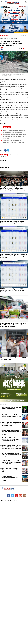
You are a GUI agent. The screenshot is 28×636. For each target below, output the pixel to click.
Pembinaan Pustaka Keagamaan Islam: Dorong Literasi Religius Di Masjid (13, 131)
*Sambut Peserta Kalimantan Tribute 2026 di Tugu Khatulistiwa (13, 358)
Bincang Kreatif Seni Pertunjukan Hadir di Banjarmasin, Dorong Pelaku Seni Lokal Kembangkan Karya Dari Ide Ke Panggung (12, 188)
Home (1, 38)
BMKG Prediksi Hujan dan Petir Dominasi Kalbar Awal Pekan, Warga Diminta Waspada (13, 222)
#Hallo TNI (3, 156)
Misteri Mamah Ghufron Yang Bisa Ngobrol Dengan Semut (11, 407)
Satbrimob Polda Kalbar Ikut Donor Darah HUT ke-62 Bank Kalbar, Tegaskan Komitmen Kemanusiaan (11, 447)
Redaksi (3, 500)
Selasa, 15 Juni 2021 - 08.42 (9, 49)
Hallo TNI (15, 38)
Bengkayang (11, 38)
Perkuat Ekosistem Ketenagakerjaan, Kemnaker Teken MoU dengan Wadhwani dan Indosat (11, 478)
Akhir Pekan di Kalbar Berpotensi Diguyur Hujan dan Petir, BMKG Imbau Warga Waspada (11, 439)
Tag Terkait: (4, 154)
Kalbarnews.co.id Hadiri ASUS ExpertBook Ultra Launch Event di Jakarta (11, 470)
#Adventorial (12, 154)
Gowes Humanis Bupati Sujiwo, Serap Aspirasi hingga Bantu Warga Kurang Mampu (11, 454)
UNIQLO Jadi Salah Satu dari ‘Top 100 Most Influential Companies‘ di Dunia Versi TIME (11, 462)
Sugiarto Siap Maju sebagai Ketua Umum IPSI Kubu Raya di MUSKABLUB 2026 (11, 424)
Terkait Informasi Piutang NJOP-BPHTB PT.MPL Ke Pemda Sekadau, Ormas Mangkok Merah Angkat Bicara (11, 432)
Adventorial (5, 38)
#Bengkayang (20, 154)
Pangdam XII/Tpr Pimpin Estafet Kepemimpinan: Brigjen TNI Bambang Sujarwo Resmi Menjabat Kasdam (13, 142)
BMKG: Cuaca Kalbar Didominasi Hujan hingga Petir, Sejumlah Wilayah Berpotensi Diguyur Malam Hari (13, 256)
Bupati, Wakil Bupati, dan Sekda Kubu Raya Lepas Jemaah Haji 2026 (11, 415)
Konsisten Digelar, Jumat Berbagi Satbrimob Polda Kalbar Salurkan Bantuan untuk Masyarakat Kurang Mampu (13, 324)
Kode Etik (9, 500)
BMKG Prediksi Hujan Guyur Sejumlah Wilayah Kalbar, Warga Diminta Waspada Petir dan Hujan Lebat (13, 290)
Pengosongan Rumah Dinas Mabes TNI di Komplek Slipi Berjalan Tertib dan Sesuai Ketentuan (14, 136)
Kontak (15, 500)
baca (20, 48)
